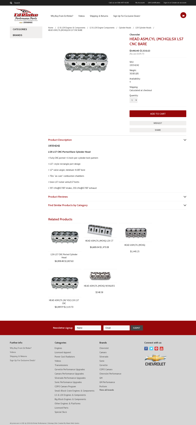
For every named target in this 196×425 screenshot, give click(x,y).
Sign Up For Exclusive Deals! (126, 16)
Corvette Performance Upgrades (70, 369)
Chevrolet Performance (110, 373)
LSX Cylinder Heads (143, 27)
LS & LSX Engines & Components (71, 27)
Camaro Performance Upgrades (69, 373)
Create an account (179, 3)
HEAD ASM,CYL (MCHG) (134, 244)
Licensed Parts (61, 407)
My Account (140, 3)
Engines (58, 347)
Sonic (101, 360)
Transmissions (61, 364)
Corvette (103, 364)
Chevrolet (135, 34)
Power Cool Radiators (65, 356)
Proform (103, 386)
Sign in (166, 3)
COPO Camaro (105, 369)
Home (50, 27)
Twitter (151, 348)
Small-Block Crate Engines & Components (74, 390)
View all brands (106, 389)
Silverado (103, 356)
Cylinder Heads (125, 27)
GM (100, 377)
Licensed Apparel (63, 352)
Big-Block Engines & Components (70, 398)
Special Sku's (61, 411)
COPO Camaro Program (65, 386)
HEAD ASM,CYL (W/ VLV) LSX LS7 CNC (64, 301)
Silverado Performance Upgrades (70, 377)
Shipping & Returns (99, 16)
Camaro (103, 352)
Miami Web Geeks (72, 423)
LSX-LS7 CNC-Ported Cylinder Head (64, 255)
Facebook (146, 348)
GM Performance (107, 381)
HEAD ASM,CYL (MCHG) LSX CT (99, 240)
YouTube (161, 348)
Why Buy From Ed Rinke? (62, 16)
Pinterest (156, 348)
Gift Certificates (154, 3)
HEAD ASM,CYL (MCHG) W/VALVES (99, 285)
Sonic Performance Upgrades (68, 381)
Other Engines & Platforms (67, 403)
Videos (81, 16)
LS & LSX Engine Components (102, 27)
